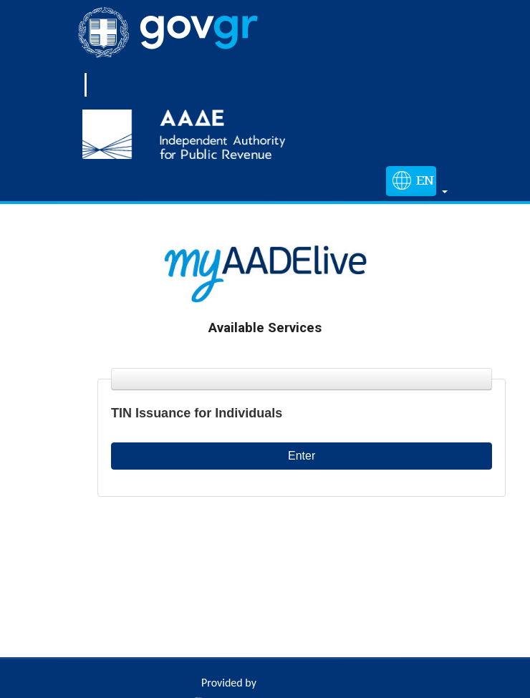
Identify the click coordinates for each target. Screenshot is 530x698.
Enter (301, 456)
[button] (414, 183)
